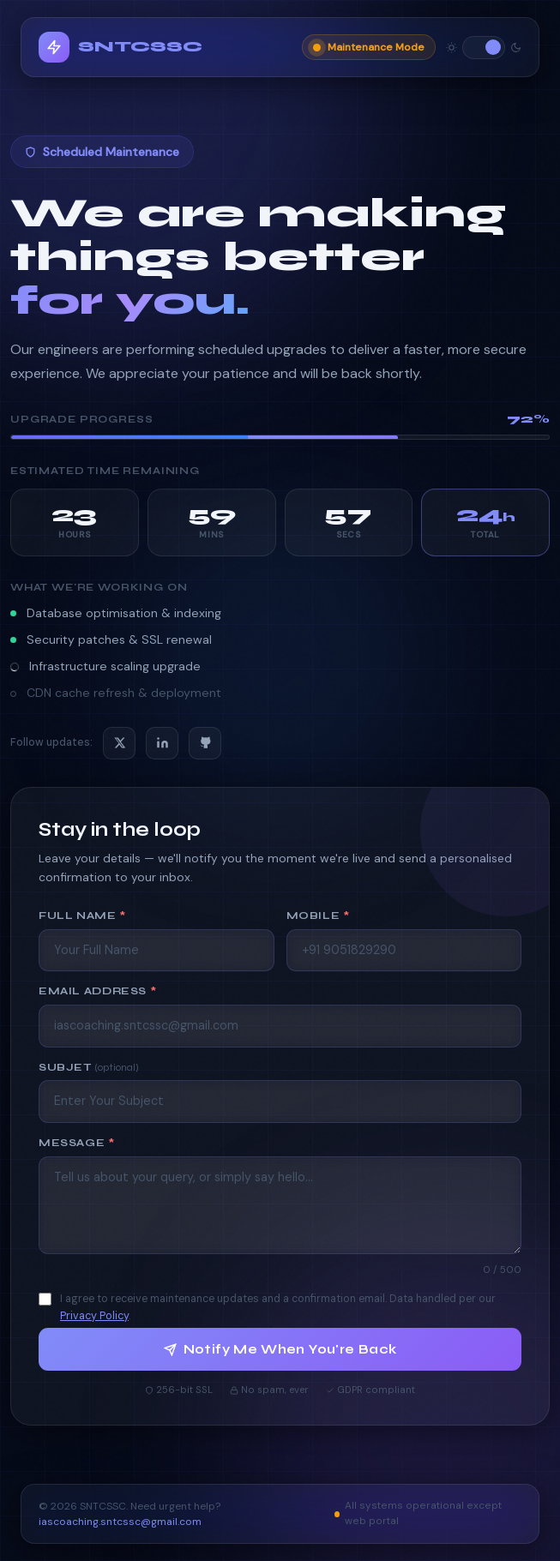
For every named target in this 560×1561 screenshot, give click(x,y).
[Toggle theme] (483, 47)
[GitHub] (205, 743)
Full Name (82, 915)
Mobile (318, 915)
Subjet (89, 1066)
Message (77, 1142)
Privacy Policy (94, 1316)
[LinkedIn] (162, 743)
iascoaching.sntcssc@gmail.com (120, 1524)
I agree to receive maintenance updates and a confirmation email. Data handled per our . (278, 1307)
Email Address (97, 991)
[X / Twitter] (119, 743)
